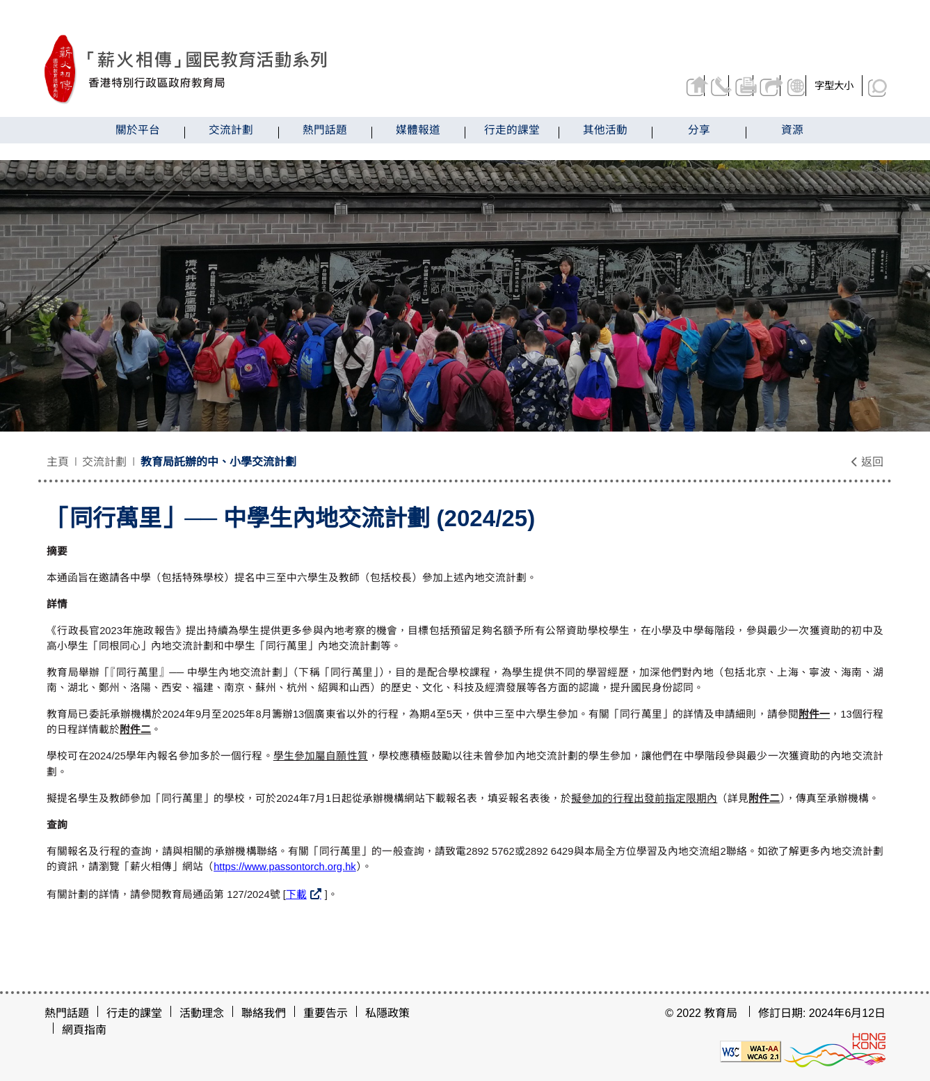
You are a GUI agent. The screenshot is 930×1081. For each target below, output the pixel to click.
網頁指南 (84, 1030)
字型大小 (834, 85)
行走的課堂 (134, 1013)
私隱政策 (387, 1013)
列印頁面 (717, 86)
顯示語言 (790, 86)
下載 (296, 894)
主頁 (58, 462)
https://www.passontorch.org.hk (285, 866)
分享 (752, 86)
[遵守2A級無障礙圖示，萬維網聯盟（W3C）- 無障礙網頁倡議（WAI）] (750, 1051)
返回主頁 (647, 86)
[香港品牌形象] (834, 1051)
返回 (867, 462)
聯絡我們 (682, 86)
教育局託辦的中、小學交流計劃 (218, 462)
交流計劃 (104, 462)
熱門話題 (67, 1013)
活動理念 (201, 1013)
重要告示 (325, 1013)
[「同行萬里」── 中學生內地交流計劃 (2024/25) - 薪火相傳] (258, 69)
